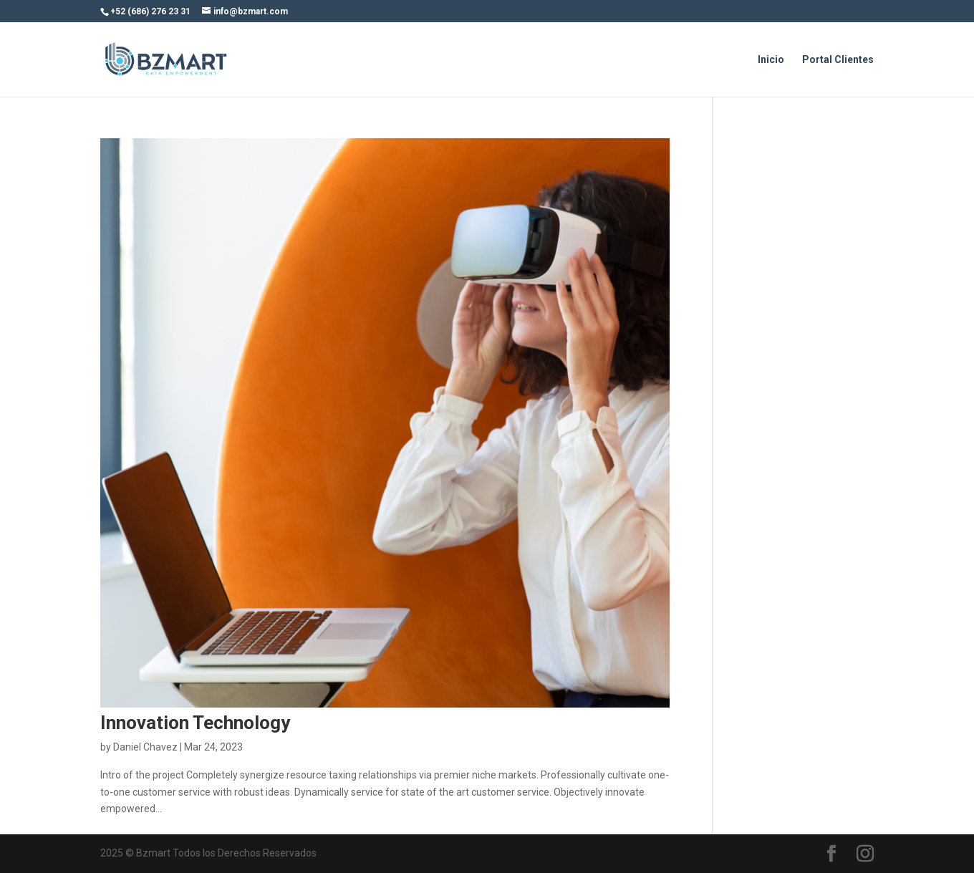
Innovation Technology (195, 722)
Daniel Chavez (145, 747)
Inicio (771, 59)
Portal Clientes (838, 59)
